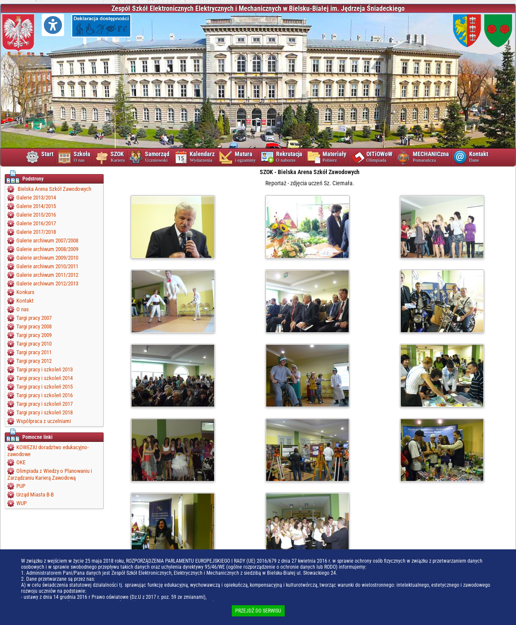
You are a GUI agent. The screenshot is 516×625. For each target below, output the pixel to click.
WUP (21, 503)
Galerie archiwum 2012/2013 (47, 283)
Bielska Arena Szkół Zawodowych (53, 189)
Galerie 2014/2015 (36, 206)
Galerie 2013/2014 (36, 197)
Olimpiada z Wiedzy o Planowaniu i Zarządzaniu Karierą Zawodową (49, 474)
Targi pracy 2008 (34, 326)
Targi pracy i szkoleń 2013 (44, 369)
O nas (22, 309)
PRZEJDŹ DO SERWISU (258, 611)
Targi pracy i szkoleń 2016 (44, 395)
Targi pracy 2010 (34, 343)
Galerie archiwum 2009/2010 (47, 257)
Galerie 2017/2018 (36, 232)
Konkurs (25, 292)
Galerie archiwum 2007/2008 (47, 240)
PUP (20, 486)
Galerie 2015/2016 (36, 214)
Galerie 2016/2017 (36, 223)
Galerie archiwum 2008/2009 (47, 249)
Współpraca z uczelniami (43, 421)
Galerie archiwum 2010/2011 (47, 266)
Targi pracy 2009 (34, 335)
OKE (20, 462)
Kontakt (25, 300)
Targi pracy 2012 (34, 361)
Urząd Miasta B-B (35, 494)
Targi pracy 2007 (34, 318)
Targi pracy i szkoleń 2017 (44, 404)
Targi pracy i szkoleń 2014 (44, 378)
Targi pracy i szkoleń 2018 (44, 412)
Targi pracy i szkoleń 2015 (44, 386)
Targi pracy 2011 (34, 352)
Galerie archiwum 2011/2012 (47, 275)
